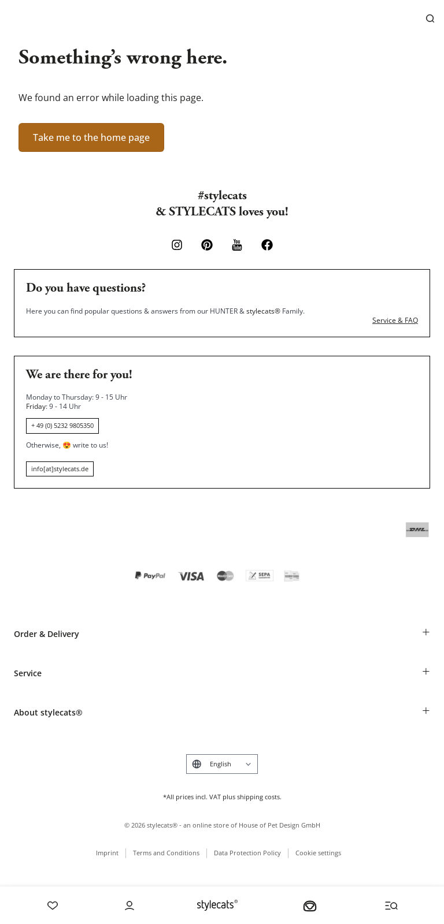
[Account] (129, 905)
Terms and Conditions (166, 852)
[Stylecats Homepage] (217, 905)
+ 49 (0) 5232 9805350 (62, 425)
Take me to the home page (91, 137)
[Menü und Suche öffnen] (391, 905)
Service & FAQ (395, 320)
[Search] (430, 18)
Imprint (107, 852)
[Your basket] (310, 905)
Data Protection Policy (247, 852)
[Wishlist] (52, 905)
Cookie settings (318, 852)
